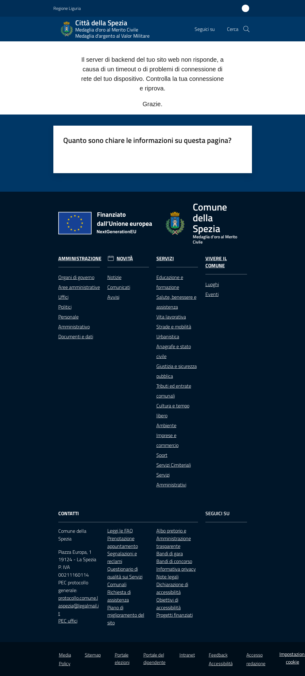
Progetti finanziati (174, 615)
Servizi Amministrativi (171, 479)
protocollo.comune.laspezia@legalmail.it (78, 605)
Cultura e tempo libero (172, 410)
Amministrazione (79, 258)
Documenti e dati (75, 336)
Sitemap (93, 654)
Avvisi (113, 297)
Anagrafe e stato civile (173, 351)
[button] (246, 29)
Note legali (167, 576)
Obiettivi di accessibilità (168, 603)
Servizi (165, 258)
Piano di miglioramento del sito (125, 615)
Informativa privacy (176, 569)
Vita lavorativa (171, 316)
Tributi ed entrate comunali (173, 390)
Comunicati (118, 287)
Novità (125, 258)
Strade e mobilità (173, 326)
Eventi (212, 294)
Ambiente (166, 425)
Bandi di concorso (174, 561)
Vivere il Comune (216, 262)
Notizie (114, 277)
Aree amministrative (79, 287)
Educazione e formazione (169, 282)
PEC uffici (67, 620)
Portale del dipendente (154, 658)
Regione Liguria (67, 8)
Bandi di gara (169, 553)
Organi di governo (76, 277)
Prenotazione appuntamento (122, 542)
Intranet (187, 654)
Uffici (63, 297)
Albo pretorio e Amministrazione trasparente (173, 538)
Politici (65, 307)
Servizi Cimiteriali (173, 465)
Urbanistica (167, 336)
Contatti (68, 513)
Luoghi (212, 284)
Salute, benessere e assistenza (176, 302)
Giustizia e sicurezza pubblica (176, 371)
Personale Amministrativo (74, 321)
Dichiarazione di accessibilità (172, 588)
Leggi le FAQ (120, 530)
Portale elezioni (122, 658)
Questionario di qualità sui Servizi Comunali (124, 576)
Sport (161, 455)
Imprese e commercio (167, 440)
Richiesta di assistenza (119, 595)
